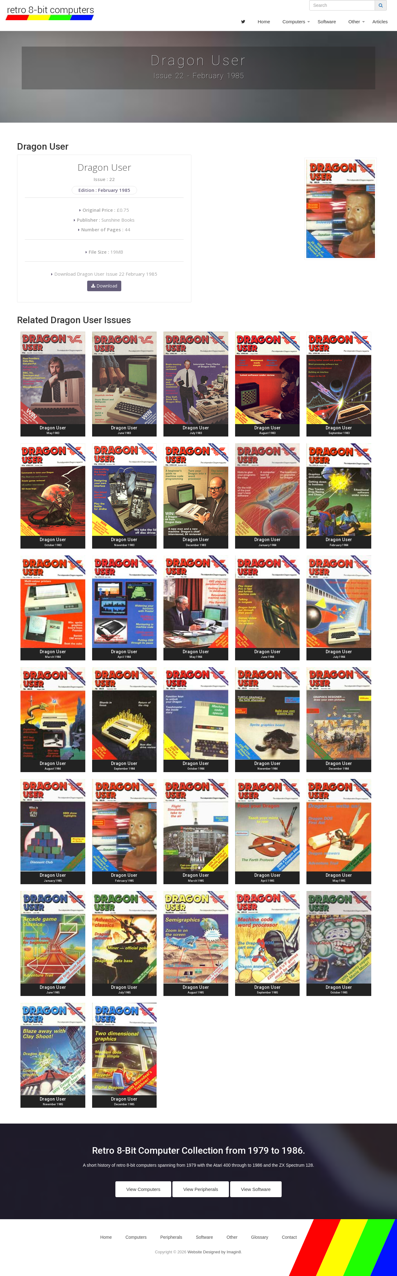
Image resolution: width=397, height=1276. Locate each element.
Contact (289, 1237)
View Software (256, 1189)
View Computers (143, 1189)
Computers (294, 21)
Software (327, 21)
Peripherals (171, 1237)
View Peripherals (200, 1189)
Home (264, 21)
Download (104, 286)
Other (354, 21)
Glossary (259, 1237)
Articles (380, 21)
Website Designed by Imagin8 (214, 1252)
